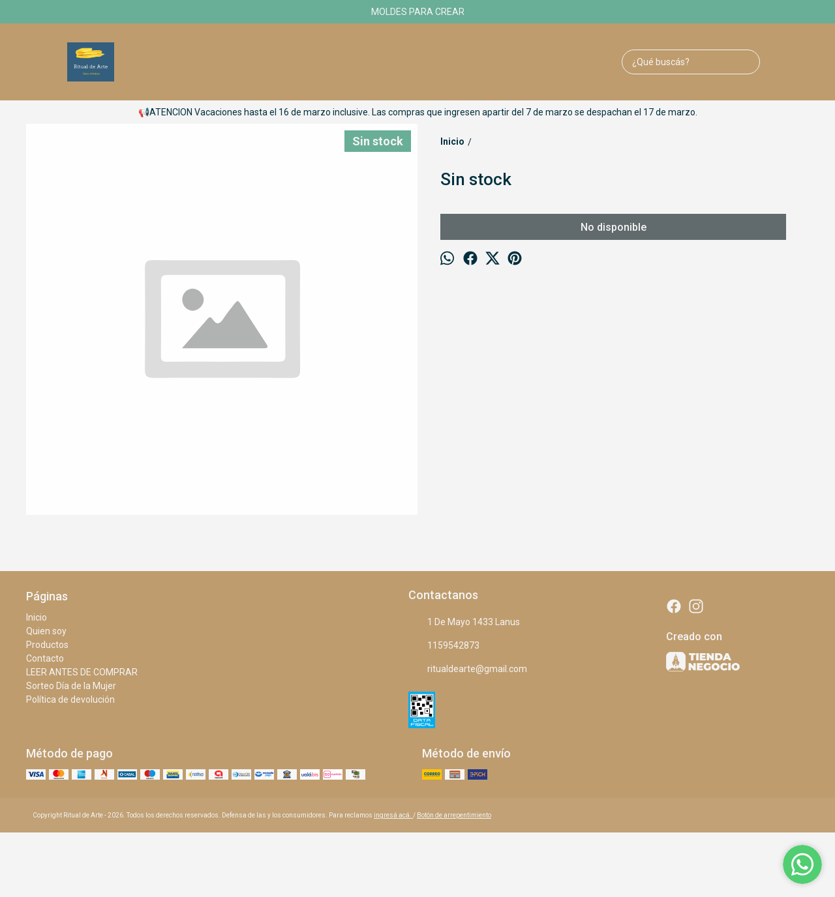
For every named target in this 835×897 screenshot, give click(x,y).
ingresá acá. (393, 815)
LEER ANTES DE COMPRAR (82, 672)
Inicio (36, 617)
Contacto (45, 658)
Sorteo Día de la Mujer (71, 686)
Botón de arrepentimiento (454, 815)
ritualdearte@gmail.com (467, 669)
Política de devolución (70, 699)
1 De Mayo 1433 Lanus (464, 622)
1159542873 (443, 646)
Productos (47, 645)
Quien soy (46, 631)
